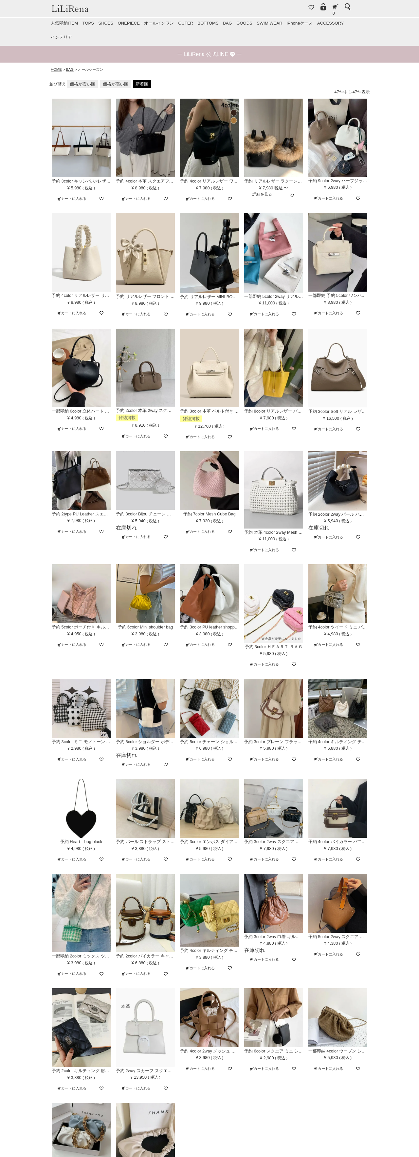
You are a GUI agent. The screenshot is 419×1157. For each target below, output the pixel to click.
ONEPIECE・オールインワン (146, 23)
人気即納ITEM (64, 23)
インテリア (61, 37)
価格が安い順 (82, 84)
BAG (227, 23)
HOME (56, 69)
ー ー (209, 54)
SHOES (105, 23)
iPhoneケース (300, 23)
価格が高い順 (115, 84)
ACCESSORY (330, 23)
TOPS (88, 23)
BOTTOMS (208, 23)
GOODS (244, 23)
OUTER (185, 23)
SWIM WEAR (269, 23)
